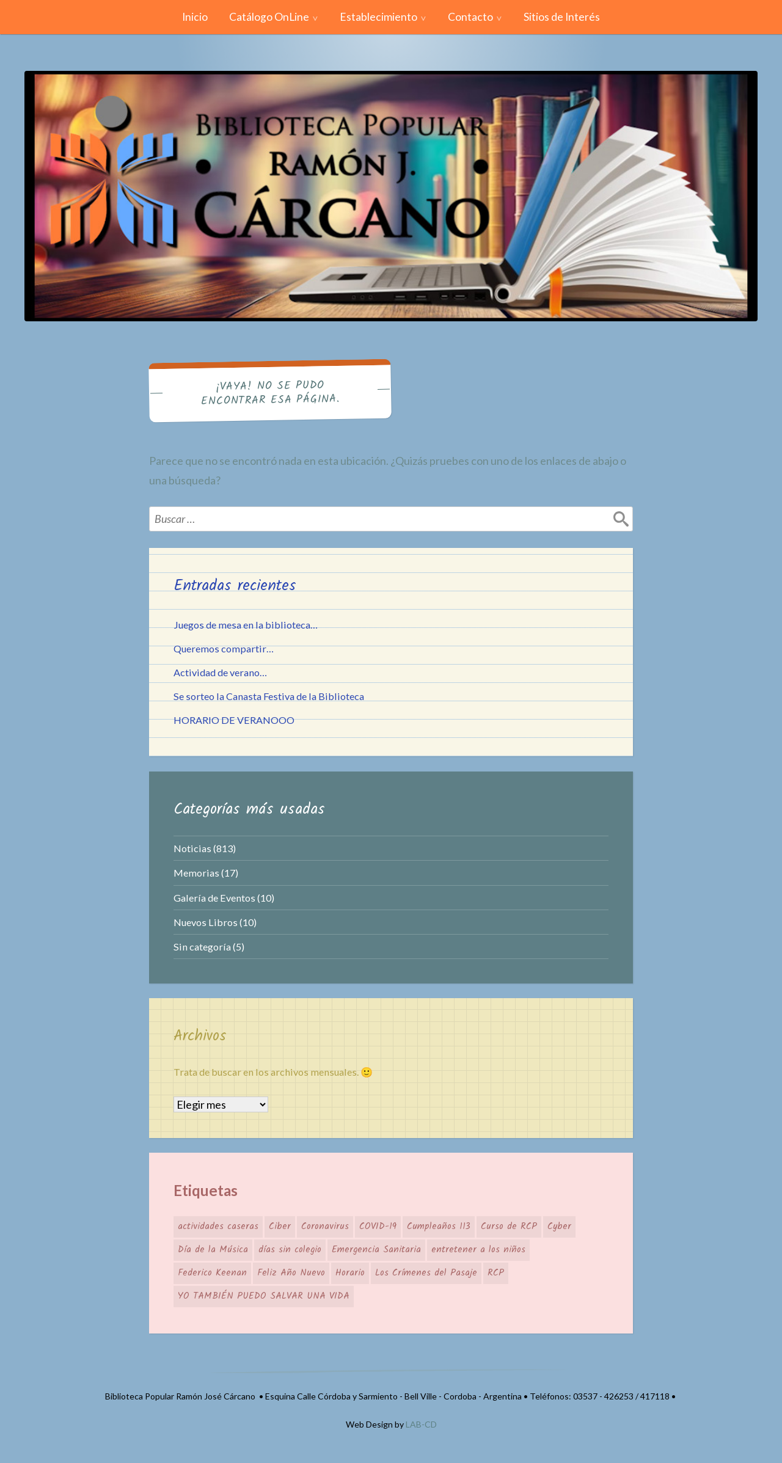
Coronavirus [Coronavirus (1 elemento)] (325, 1226)
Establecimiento (378, 16)
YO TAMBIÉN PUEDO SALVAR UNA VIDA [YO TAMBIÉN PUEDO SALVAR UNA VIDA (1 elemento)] (263, 1296)
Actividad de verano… (220, 672)
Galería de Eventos (214, 897)
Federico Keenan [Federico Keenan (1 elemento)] (212, 1273)
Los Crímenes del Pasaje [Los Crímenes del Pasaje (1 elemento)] (426, 1273)
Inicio (195, 16)
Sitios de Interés (562, 16)
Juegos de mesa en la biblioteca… (246, 624)
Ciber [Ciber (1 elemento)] (280, 1226)
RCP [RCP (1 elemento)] (496, 1273)
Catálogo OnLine (269, 16)
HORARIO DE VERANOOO (234, 720)
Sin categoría (202, 946)
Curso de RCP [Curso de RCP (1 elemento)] (509, 1226)
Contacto (470, 16)
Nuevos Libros (206, 922)
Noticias (192, 848)
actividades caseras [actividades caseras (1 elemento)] (218, 1226)
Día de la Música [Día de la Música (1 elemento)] (213, 1249)
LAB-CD (421, 1424)
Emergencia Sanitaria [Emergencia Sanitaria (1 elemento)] (376, 1249)
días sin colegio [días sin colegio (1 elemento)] (289, 1249)
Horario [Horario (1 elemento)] (350, 1273)
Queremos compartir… (224, 648)
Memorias (196, 872)
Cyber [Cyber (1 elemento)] (559, 1226)
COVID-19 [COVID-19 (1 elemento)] (377, 1226)
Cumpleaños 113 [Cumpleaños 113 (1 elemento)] (438, 1226)
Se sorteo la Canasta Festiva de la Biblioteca (269, 696)
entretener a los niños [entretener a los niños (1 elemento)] (478, 1249)
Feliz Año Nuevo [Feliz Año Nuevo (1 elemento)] (291, 1273)
